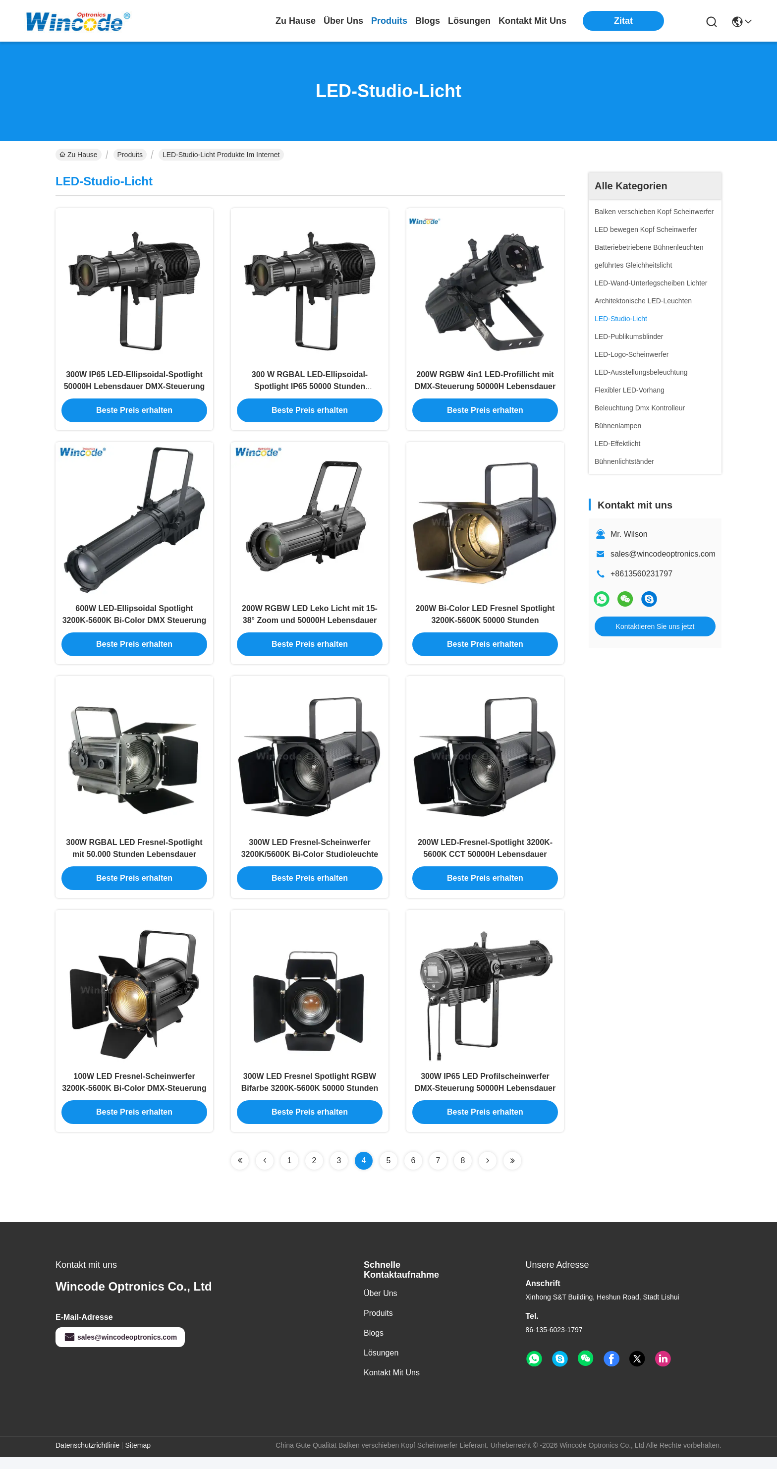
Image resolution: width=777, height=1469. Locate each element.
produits (389, 21)
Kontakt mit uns (392, 1384)
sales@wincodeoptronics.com (663, 554)
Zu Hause (296, 21)
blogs (427, 21)
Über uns (343, 21)
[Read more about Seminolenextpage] (240, 1173)
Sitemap (138, 1457)
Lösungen (381, 1364)
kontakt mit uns (532, 21)
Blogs (374, 1345)
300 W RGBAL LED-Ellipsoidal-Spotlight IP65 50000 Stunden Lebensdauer (310, 389)
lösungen (469, 21)
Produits (130, 155)
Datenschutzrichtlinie (87, 1457)
